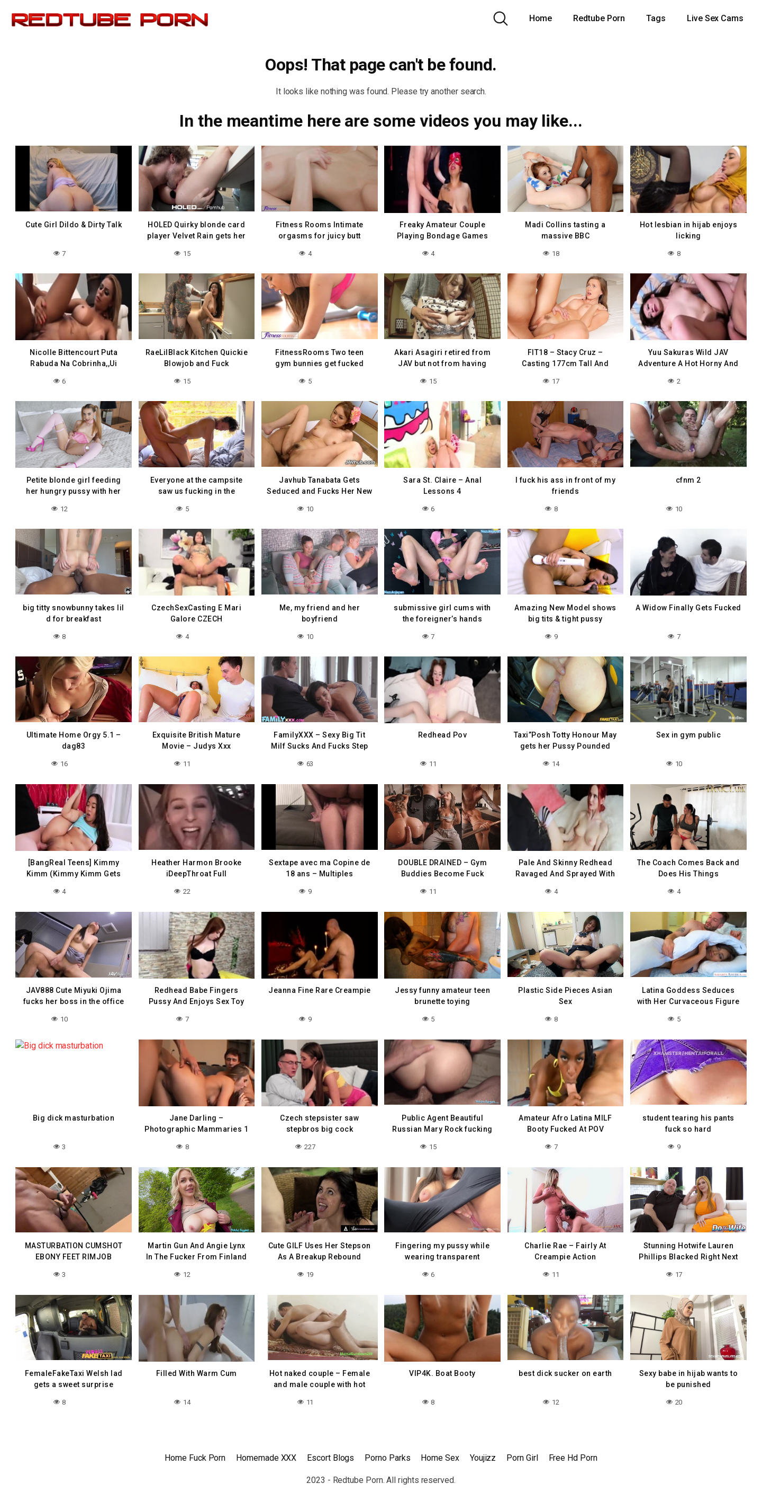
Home (540, 18)
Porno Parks (387, 1458)
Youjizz (483, 1458)
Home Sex (440, 1458)
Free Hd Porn (573, 1458)
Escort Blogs (330, 1458)
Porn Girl (522, 1458)
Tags (656, 18)
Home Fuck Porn (195, 1458)
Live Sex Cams (715, 18)
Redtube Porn (599, 18)
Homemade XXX (266, 1458)
